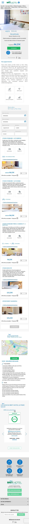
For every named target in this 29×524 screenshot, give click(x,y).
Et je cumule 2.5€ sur (17, 52)
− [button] (3, 344)
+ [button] (3, 342)
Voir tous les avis (14, 448)
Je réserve (14, 48)
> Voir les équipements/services (9, 159)
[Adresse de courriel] (10, 514)
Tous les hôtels (9, 6)
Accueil (2, 6)
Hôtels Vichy (14, 7)
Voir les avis (11, 31)
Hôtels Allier (7, 7)
